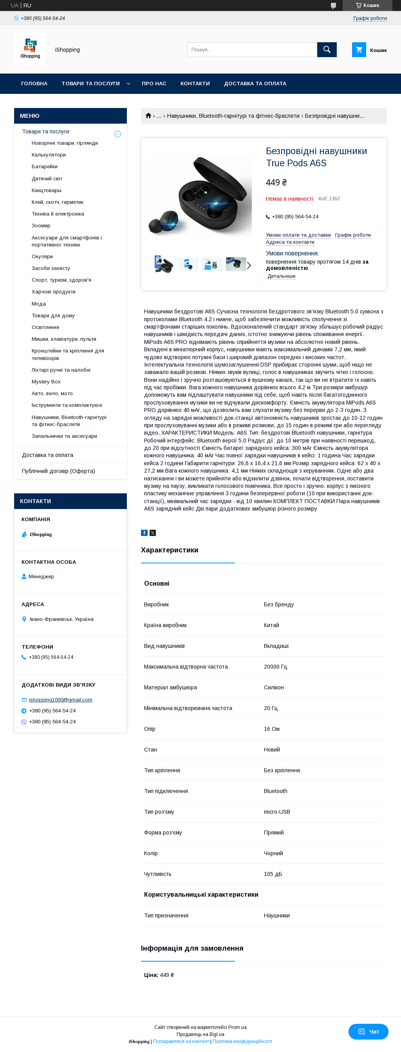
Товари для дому (53, 315)
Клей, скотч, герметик (57, 202)
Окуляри (42, 256)
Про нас (154, 83)
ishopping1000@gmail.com (60, 700)
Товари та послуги (90, 83)
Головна (34, 83)
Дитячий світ (47, 179)
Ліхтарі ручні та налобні (61, 370)
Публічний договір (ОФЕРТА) (64, 104)
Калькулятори (49, 155)
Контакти (195, 83)
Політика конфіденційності (242, 1041)
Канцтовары (46, 190)
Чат (368, 1031)
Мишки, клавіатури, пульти (64, 339)
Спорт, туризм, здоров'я (61, 280)
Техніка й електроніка (58, 214)
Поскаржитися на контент (181, 1041)
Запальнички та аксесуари (64, 436)
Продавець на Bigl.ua (200, 1034)
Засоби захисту (51, 268)
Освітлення (45, 327)
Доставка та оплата (255, 83)
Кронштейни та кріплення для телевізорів (68, 354)
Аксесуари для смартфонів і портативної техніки (67, 241)
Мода (39, 304)
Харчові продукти (54, 292)
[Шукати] (327, 49)
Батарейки (45, 166)
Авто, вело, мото (52, 393)
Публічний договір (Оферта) (58, 471)
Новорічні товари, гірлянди (65, 143)
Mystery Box (46, 382)
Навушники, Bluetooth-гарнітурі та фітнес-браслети (233, 116)
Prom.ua (237, 1027)
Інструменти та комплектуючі (67, 405)
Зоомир (41, 225)
